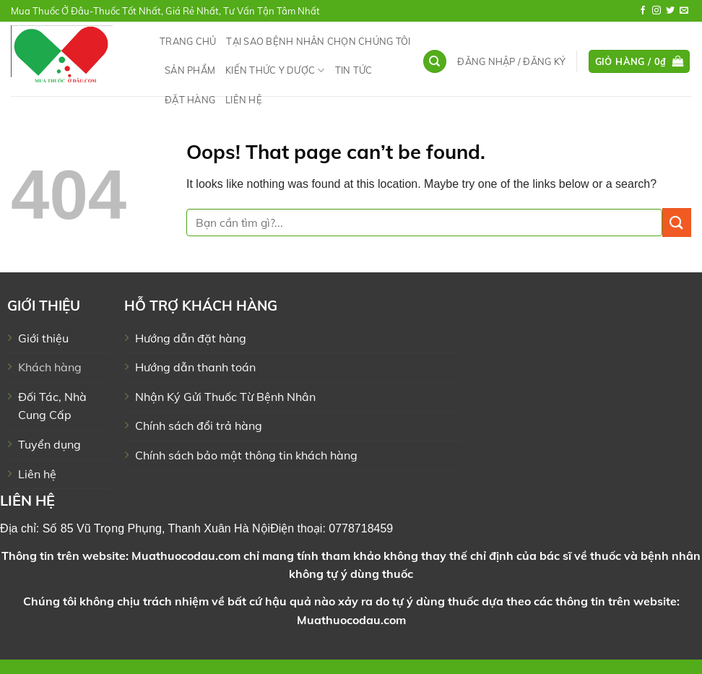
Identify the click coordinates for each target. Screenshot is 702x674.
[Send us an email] (684, 11)
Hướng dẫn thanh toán (195, 367)
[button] (511, 61)
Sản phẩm (190, 70)
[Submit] (676, 222)
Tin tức (354, 70)
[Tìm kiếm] (434, 62)
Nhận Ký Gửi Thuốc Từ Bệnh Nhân (225, 396)
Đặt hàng (190, 99)
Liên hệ (243, 99)
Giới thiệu (43, 338)
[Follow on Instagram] (656, 11)
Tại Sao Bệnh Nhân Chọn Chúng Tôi (318, 41)
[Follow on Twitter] (670, 11)
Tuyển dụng (49, 444)
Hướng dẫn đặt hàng (190, 338)
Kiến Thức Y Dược (275, 70)
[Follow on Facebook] (642, 11)
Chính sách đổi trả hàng (198, 425)
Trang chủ (188, 41)
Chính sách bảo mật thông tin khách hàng (246, 455)
